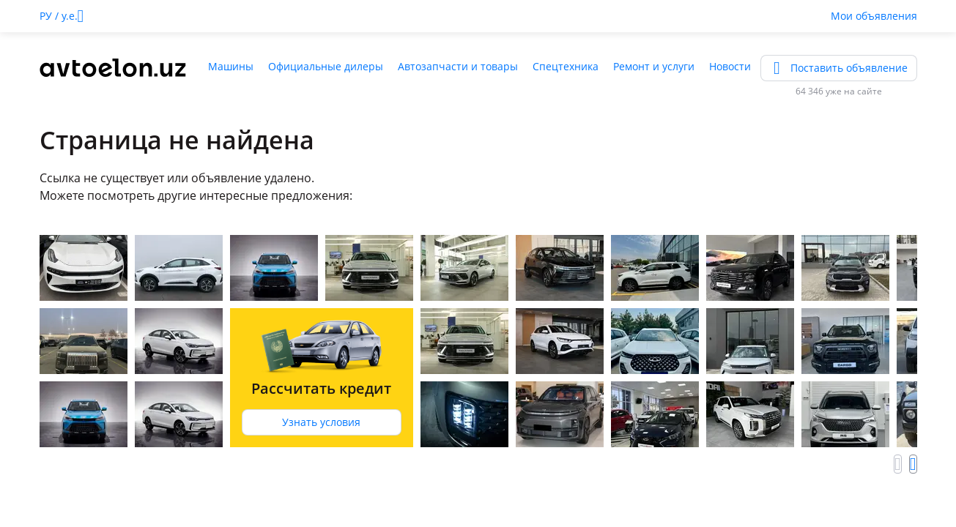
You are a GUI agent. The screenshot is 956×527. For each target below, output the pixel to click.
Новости (730, 66)
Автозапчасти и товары (458, 66)
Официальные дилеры (325, 66)
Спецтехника (566, 66)
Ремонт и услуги (653, 66)
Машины (230, 66)
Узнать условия (321, 422)
